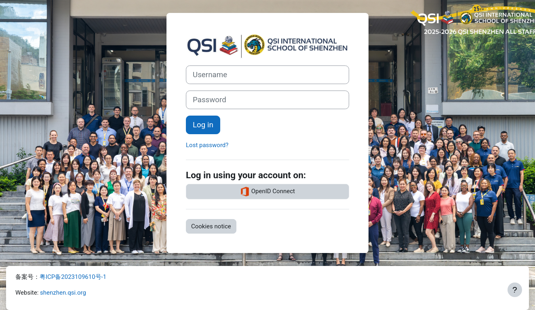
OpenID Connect (267, 191)
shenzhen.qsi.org (63, 292)
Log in (203, 124)
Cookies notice (211, 226)
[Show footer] (515, 290)
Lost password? (207, 145)
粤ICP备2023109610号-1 (73, 276)
